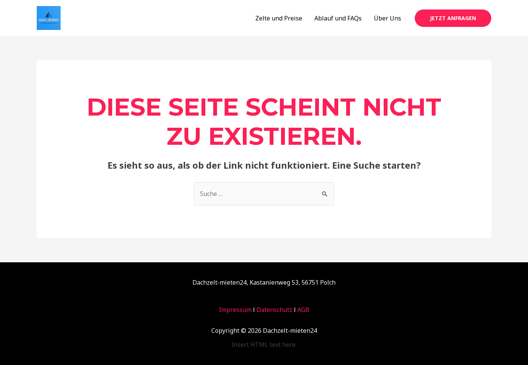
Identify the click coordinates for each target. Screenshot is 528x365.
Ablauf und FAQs (338, 18)
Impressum (235, 309)
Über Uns (387, 18)
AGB (303, 309)
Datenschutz (274, 309)
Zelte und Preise (278, 18)
